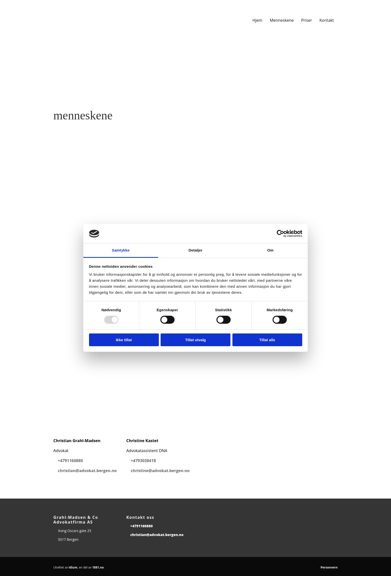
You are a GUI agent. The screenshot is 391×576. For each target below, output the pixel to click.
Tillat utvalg (195, 340)
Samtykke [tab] (121, 250)
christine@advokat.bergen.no (160, 470)
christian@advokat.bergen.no (87, 470)
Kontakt (326, 20)
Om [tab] (270, 250)
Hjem (257, 20)
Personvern (329, 567)
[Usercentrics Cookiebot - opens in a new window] (280, 233)
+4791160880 (70, 460)
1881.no (98, 567)
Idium (73, 567)
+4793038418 (143, 460)
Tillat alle (267, 340)
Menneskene (282, 20)
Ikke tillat (124, 340)
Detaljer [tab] (195, 250)
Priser (306, 20)
